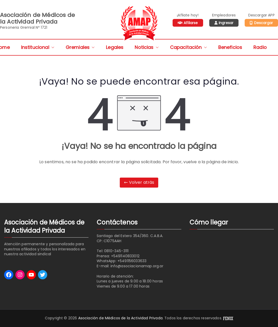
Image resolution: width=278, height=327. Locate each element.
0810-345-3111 (116, 250)
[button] (51, 47)
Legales (114, 47)
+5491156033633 (131, 260)
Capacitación (188, 47)
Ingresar (226, 22)
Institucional (37, 47)
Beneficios (230, 47)
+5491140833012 (125, 256)
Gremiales (80, 47)
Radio (260, 47)
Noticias (146, 47)
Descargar (263, 22)
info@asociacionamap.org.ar (137, 266)
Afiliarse (191, 22)
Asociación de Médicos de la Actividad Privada (120, 318)
